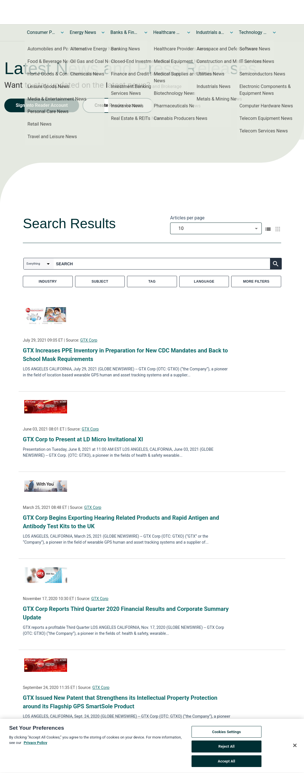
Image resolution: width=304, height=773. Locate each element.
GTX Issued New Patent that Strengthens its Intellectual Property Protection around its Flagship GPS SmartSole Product (120, 702)
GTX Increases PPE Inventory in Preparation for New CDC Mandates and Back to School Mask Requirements (125, 354)
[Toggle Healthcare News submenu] (189, 32)
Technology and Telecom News (253, 32)
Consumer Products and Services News (41, 32)
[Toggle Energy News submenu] (103, 32)
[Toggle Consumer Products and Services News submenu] (62, 32)
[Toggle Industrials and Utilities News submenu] (231, 32)
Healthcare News (167, 32)
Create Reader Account (118, 105)
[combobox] (216, 228)
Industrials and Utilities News (210, 32)
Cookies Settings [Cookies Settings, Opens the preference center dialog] (226, 733)
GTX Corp (88, 340)
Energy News (83, 32)
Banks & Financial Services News (124, 32)
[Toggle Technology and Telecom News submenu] (274, 32)
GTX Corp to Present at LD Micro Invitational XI (83, 439)
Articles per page (187, 218)
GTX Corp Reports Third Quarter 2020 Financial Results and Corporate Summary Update (126, 613)
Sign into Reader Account (42, 105)
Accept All (226, 762)
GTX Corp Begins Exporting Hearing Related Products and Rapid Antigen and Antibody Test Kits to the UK (121, 522)
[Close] (295, 746)
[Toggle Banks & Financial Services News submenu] (146, 32)
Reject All (226, 748)
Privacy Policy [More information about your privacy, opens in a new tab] (35, 744)
